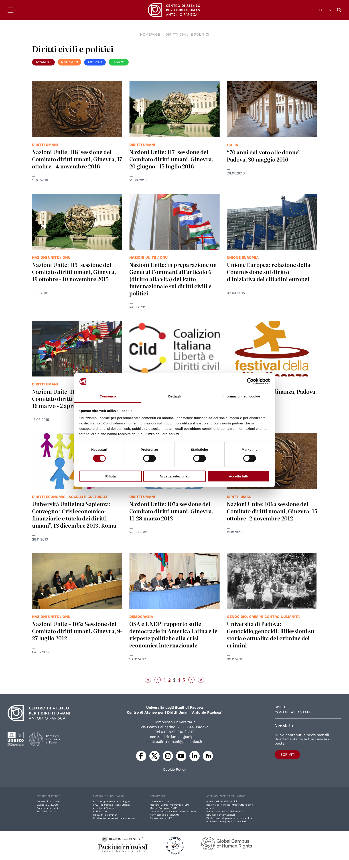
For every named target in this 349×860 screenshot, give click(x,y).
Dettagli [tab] (174, 396)
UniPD (280, 707)
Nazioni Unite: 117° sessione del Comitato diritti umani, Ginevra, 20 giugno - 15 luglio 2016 (171, 159)
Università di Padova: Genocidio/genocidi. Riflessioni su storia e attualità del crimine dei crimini (270, 634)
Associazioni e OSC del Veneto (224, 811)
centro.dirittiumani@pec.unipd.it (174, 741)
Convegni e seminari (105, 814)
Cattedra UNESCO (47, 804)
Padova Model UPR (161, 818)
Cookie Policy (174, 769)
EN (329, 10)
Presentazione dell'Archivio (222, 801)
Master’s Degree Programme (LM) (169, 804)
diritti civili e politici (187, 34)
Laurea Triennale (159, 801)
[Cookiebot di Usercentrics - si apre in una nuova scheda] (250, 381)
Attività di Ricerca (103, 808)
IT (321, 10)
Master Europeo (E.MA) (163, 808)
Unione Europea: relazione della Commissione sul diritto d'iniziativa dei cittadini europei (268, 272)
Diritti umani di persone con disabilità (229, 818)
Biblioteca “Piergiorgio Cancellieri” (226, 821)
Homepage (150, 34)
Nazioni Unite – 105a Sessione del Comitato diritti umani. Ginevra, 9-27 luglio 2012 (77, 631)
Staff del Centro (46, 811)
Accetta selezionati (174, 476)
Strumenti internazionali (220, 814)
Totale (43, 62)
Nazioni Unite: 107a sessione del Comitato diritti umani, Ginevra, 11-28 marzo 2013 (171, 511)
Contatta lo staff (293, 712)
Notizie (69, 62)
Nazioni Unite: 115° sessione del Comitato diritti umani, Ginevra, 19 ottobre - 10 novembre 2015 (74, 272)
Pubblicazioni (101, 811)
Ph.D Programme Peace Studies (112, 804)
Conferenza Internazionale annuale (114, 818)
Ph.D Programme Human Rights (112, 801)
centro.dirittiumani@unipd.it (174, 737)
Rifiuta (110, 476)
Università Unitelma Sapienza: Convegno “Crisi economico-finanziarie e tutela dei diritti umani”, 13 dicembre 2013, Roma (74, 514)
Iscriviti (287, 754)
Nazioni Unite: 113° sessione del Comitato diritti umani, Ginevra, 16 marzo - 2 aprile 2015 (74, 398)
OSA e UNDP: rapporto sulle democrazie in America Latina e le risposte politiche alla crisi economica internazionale (173, 634)
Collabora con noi (47, 808)
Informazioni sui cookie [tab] (241, 396)
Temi (118, 62)
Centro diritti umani (48, 801)
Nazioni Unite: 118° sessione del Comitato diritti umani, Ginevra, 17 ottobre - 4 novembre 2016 (77, 159)
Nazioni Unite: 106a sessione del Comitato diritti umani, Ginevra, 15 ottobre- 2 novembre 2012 (272, 511)
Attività (94, 62)
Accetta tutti (238, 476)
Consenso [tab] (107, 396)
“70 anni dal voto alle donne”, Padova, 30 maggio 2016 (264, 155)
